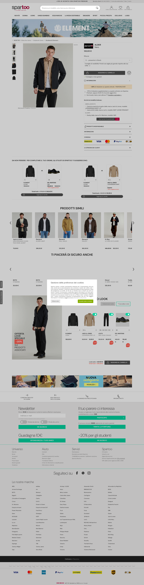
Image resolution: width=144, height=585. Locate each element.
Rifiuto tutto (55, 301)
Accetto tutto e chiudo (85, 301)
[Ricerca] (97, 8)
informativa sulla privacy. (80, 297)
